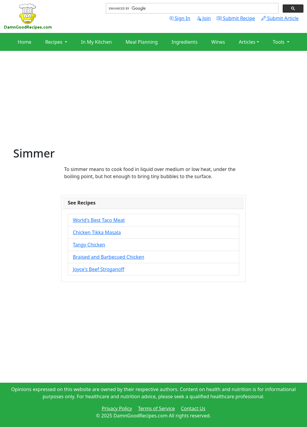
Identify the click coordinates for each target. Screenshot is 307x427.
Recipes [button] (54, 42)
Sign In (179, 18)
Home (24, 42)
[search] (191, 8)
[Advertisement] (153, 105)
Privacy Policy (117, 408)
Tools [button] (279, 42)
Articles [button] (247, 42)
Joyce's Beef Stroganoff (98, 269)
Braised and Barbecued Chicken (108, 257)
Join (203, 18)
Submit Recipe (236, 18)
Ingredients (184, 42)
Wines (218, 42)
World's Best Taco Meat (99, 220)
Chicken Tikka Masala (97, 232)
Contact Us (193, 408)
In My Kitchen (96, 42)
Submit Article (280, 18)
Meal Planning (142, 42)
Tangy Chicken (89, 244)
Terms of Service (156, 408)
